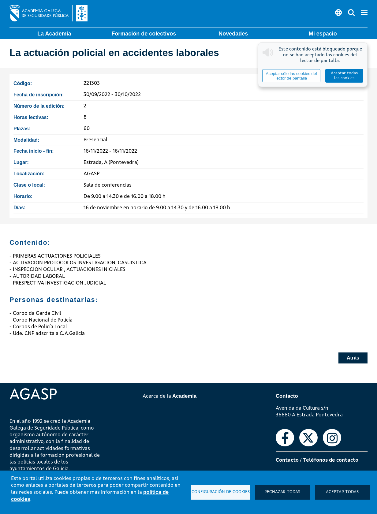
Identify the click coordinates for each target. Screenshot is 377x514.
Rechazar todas (282, 492)
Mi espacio (323, 34)
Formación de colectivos (143, 34)
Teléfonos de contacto (330, 460)
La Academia (54, 34)
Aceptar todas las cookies (344, 75)
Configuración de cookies (221, 492)
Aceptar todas (342, 492)
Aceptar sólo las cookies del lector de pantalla (291, 75)
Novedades (233, 34)
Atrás (353, 357)
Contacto (287, 460)
